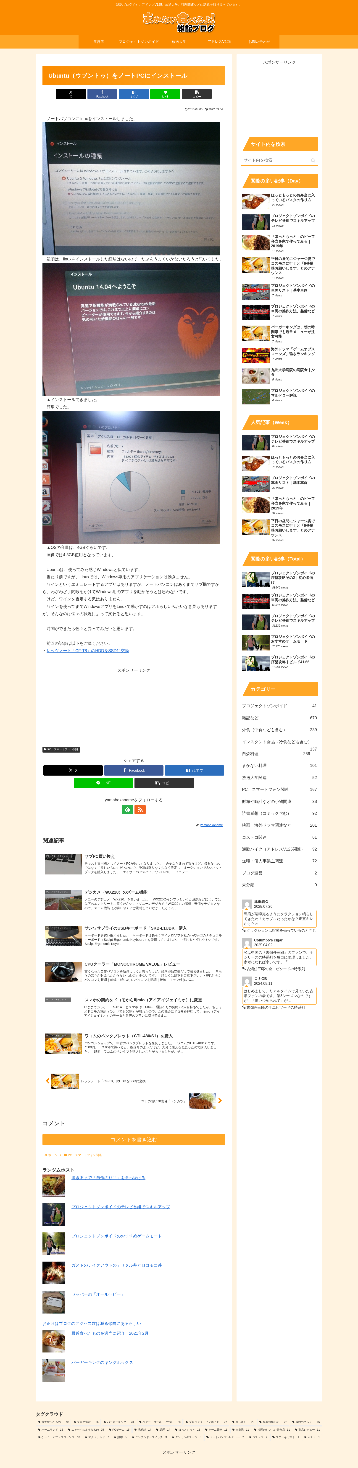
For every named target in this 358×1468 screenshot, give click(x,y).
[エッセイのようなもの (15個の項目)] (86, 1430)
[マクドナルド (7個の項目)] (97, 1438)
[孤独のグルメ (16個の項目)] (306, 1422)
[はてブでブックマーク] (133, 94)
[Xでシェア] (72, 94)
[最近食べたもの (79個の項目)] (53, 1422)
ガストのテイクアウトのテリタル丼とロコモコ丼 (116, 1265)
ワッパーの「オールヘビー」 (98, 1295)
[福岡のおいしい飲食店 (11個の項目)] (272, 1430)
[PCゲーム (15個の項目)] (119, 1430)
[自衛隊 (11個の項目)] (240, 1430)
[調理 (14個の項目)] (163, 1430)
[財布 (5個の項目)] (120, 1438)
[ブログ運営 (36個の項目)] (86, 1422)
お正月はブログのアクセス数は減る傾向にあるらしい (91, 1324)
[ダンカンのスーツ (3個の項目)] (186, 1438)
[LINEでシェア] (164, 94)
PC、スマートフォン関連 (61, 749)
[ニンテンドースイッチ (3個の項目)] (149, 1438)
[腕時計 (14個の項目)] (142, 1430)
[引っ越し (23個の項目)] (243, 1422)
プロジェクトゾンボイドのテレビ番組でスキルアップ (120, 1207)
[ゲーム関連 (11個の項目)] (216, 1430)
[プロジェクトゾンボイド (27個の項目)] (206, 1422)
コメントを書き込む (134, 1140)
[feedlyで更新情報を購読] (128, 809)
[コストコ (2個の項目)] (258, 1438)
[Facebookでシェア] (103, 94)
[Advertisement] (133, 706)
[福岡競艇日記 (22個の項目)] (273, 1422)
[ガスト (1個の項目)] (312, 1438)
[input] (279, 160)
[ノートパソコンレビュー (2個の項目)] (225, 1438)
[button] (195, 94)
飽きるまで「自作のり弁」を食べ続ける (108, 1178)
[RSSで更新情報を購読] (139, 809)
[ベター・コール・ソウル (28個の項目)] (160, 1422)
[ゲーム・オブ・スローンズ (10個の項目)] (59, 1438)
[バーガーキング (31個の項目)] (119, 1422)
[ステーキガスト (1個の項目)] (285, 1438)
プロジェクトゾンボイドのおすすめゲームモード (116, 1236)
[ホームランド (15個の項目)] (50, 1430)
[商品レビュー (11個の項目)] (307, 1430)
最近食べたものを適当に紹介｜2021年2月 (110, 1333)
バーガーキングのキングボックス (102, 1362)
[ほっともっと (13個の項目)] (187, 1430)
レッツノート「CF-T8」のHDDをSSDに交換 (88, 650)
